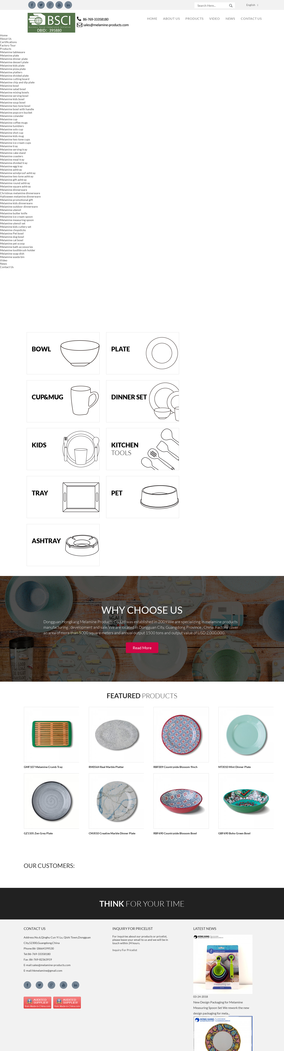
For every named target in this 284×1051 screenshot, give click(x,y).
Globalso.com (177, 1045)
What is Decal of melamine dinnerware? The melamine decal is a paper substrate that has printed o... (220, 962)
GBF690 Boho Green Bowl (222, 543)
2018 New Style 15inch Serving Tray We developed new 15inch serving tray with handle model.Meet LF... (220, 880)
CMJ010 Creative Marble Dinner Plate (108, 543)
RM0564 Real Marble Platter (102, 477)
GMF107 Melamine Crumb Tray (43, 477)
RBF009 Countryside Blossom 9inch (168, 477)
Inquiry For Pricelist (124, 660)
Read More (142, 358)
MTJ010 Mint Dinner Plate (222, 477)
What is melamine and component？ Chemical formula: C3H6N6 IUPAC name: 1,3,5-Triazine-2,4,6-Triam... (221, 1027)
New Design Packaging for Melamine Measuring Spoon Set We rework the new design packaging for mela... (221, 718)
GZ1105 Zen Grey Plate (38, 543)
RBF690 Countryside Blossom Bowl (167, 543)
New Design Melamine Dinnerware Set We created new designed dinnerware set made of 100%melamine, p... (221, 799)
